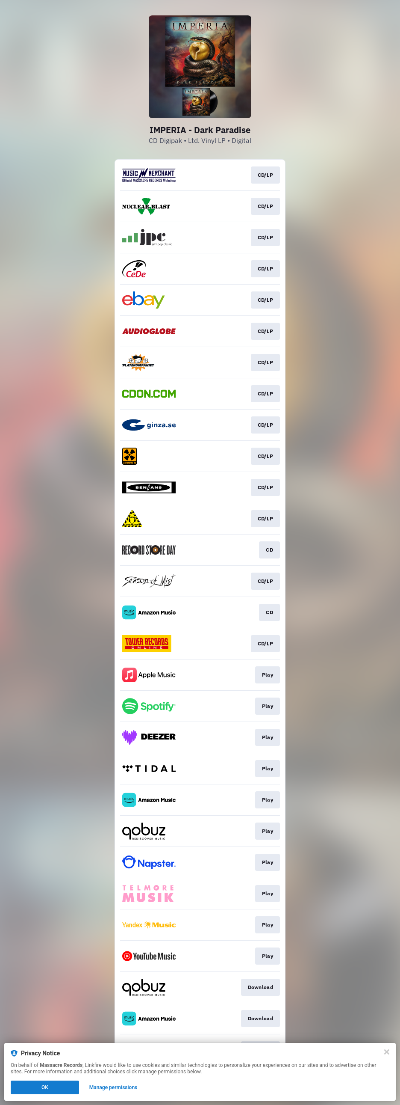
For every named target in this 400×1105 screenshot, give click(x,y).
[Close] (387, 1052)
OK (44, 1087)
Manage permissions (113, 1087)
